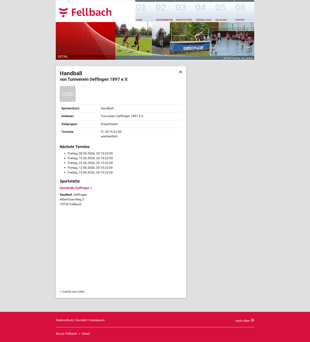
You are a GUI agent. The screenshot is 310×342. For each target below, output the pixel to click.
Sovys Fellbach (66, 333)
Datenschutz (64, 320)
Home (139, 20)
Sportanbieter (164, 20)
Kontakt (240, 20)
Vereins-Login (203, 20)
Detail (86, 333)
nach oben (242, 321)
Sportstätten (184, 20)
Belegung (221, 20)
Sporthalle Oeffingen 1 (76, 188)
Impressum (97, 320)
